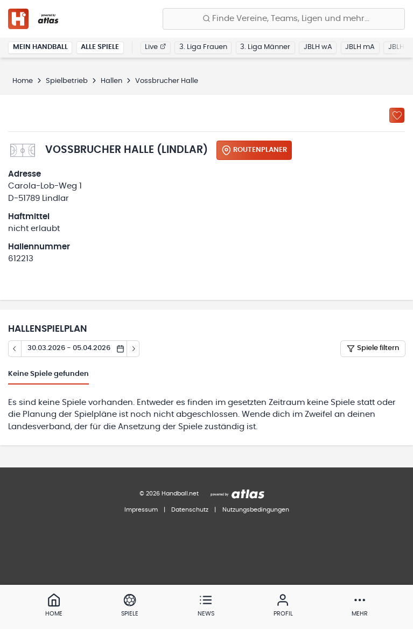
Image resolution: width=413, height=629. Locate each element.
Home (22, 81)
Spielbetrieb (67, 81)
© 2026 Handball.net (169, 494)
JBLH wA (318, 47)
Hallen (111, 81)
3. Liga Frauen (203, 47)
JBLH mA (360, 47)
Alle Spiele (100, 47)
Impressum (141, 510)
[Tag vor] (133, 349)
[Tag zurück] (14, 349)
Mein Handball (40, 47)
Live (155, 47)
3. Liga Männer (265, 47)
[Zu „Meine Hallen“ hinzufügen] (396, 115)
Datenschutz (189, 510)
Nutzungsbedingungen (255, 510)
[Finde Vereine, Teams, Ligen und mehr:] (284, 19)
